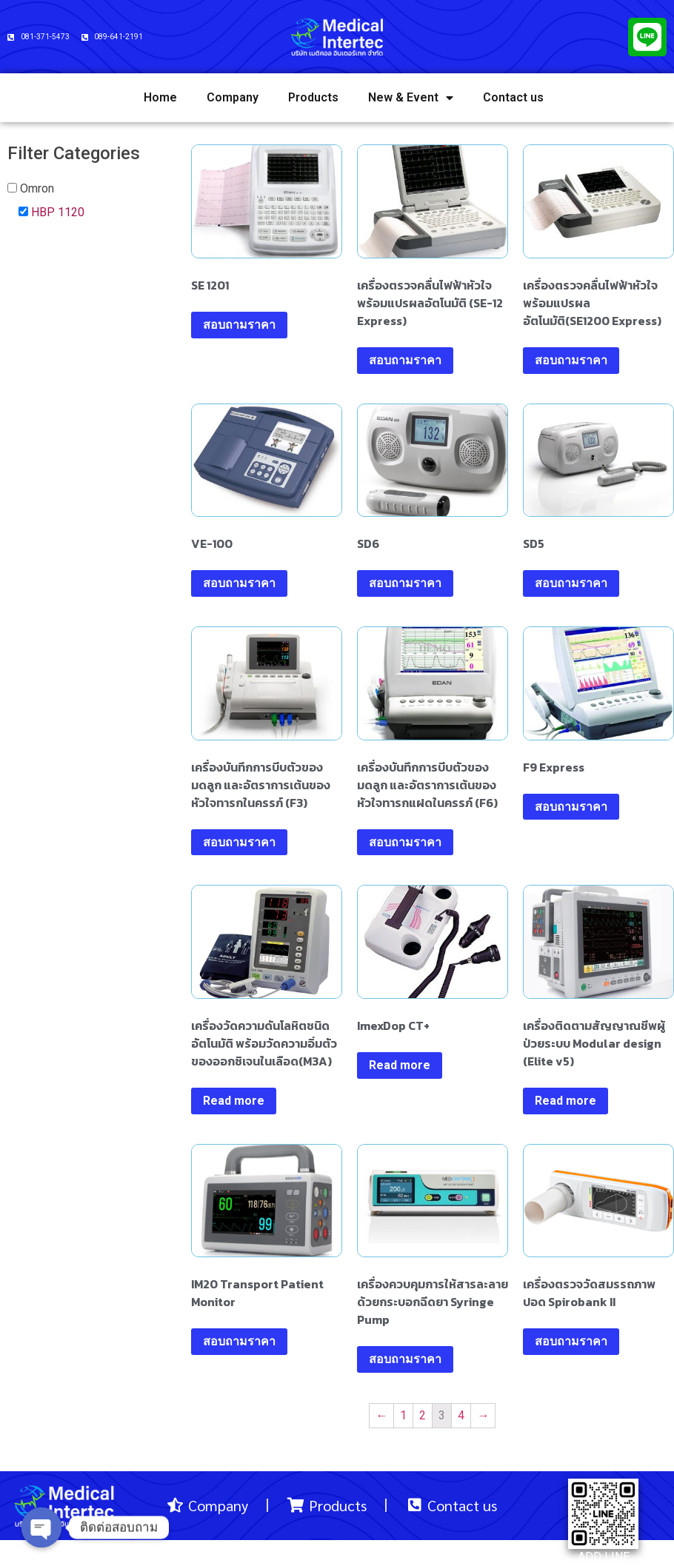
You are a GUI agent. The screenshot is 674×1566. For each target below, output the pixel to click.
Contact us (513, 97)
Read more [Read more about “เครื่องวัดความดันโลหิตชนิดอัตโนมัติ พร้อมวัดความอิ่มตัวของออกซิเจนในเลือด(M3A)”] (233, 1101)
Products (313, 97)
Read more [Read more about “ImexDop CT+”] (399, 1065)
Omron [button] (37, 188)
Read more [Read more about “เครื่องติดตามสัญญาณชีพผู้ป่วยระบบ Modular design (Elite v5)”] (565, 1101)
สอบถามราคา (239, 325)
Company (232, 97)
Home (160, 97)
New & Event (410, 97)
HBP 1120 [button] (57, 212)
